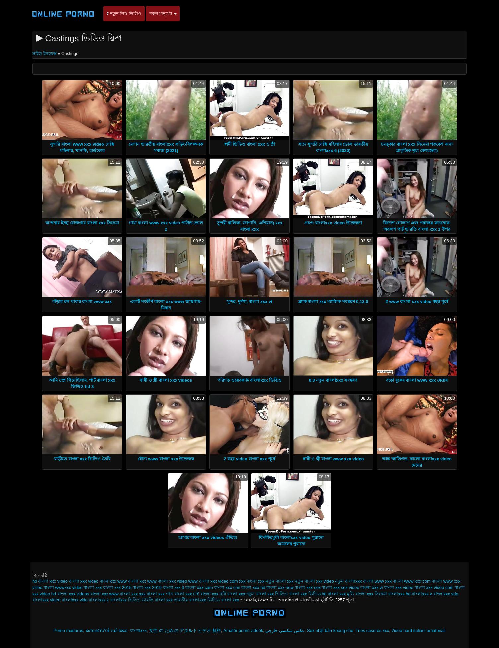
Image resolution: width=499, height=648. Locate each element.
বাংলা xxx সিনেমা (371, 593)
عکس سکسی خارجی (284, 630)
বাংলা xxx (93, 587)
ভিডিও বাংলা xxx (223, 599)
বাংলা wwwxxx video (63, 587)
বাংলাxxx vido (75, 599)
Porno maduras (68, 630)
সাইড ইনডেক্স (45, 53)
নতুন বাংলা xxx (280, 581)
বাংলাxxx (138, 630)
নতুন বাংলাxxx (348, 581)
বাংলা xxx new (280, 587)
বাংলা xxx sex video (340, 587)
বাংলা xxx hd (253, 587)
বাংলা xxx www (104, 593)
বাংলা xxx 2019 (147, 587)
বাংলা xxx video (398, 587)
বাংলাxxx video (46, 599)
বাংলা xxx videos (73, 593)
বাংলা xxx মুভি (341, 593)
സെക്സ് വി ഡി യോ (107, 630)
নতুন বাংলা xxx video (314, 581)
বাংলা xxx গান (160, 593)
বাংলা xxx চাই (186, 593)
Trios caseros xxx (372, 630)
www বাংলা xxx (131, 581)
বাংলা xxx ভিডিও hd (308, 593)
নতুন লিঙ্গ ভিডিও (124, 13)
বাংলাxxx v (422, 593)
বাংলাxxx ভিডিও (125, 599)
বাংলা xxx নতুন (241, 593)
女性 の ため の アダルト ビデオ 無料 (185, 630)
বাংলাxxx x (99, 599)
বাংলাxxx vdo (445, 593)
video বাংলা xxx (72, 581)
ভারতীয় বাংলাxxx (190, 599)
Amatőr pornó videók (243, 630)
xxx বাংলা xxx (251, 581)
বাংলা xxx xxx (132, 593)
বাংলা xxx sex (308, 587)
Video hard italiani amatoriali (419, 630)
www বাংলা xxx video (167, 581)
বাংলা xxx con (227, 587)
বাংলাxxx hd (399, 593)
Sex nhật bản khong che (330, 630)
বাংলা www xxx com (412, 581)
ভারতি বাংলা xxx (157, 599)
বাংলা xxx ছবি (213, 593)
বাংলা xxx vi (371, 587)
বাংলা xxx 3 (173, 587)
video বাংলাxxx (102, 581)
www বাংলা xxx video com (213, 581)
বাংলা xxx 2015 (117, 587)
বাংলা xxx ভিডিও (272, 593)
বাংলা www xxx (377, 581)
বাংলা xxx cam (199, 587)
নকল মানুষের (163, 13)
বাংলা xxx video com (434, 587)
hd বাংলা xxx (44, 581)
